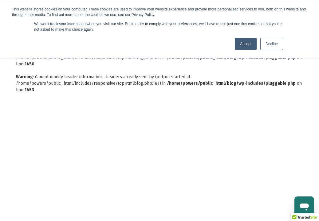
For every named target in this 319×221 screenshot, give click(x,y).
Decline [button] (272, 44)
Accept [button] (245, 44)
